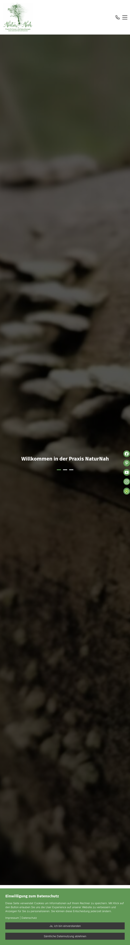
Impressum (12, 917)
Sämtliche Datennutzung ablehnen (65, 936)
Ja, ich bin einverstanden (65, 926)
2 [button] (65, 469)
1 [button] (59, 469)
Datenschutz (29, 917)
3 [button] (71, 469)
